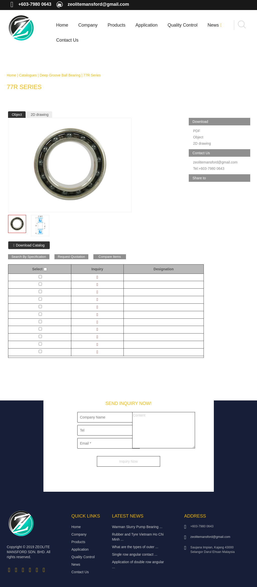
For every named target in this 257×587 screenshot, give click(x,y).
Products (116, 25)
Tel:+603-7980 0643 (208, 168)
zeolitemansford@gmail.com (98, 4)
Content (163, 430)
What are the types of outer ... (135, 547)
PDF (196, 131)
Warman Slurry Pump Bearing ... (137, 527)
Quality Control (183, 25)
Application (147, 25)
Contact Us (67, 40)
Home (62, 25)
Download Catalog (29, 245)
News (215, 25)
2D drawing (39, 115)
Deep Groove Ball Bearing (60, 75)
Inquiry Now (128, 461)
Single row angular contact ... (134, 554)
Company (88, 25)
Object (17, 115)
